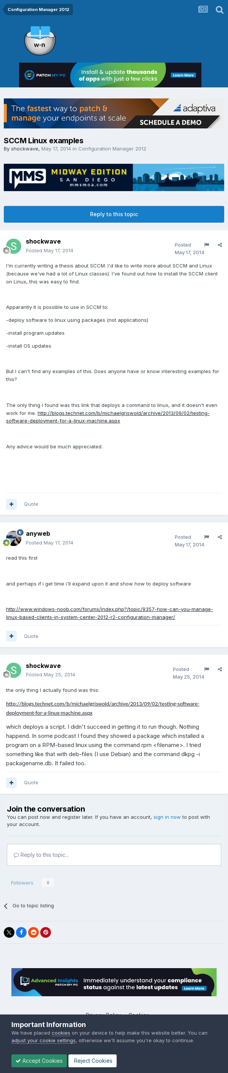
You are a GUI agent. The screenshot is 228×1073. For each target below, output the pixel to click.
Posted (49, 250)
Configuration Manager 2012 (112, 149)
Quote (31, 504)
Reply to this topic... (41, 854)
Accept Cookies (39, 1060)
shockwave (24, 149)
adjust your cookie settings (43, 1040)
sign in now (167, 817)
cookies (61, 1033)
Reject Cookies (92, 1060)
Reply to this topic (114, 214)
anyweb (38, 533)
